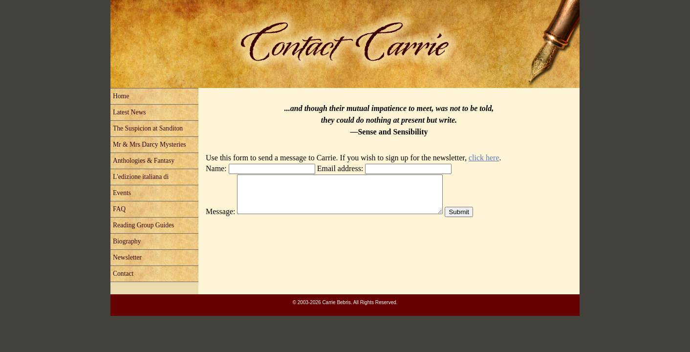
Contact (123, 273)
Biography (127, 241)
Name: (216, 168)
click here (484, 158)
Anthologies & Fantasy (143, 160)
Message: (220, 219)
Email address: (340, 168)
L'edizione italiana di (141, 176)
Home (121, 96)
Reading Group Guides (143, 225)
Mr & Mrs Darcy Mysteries (149, 144)
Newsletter (127, 257)
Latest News (129, 112)
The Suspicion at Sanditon (148, 128)
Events (122, 193)
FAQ (119, 209)
